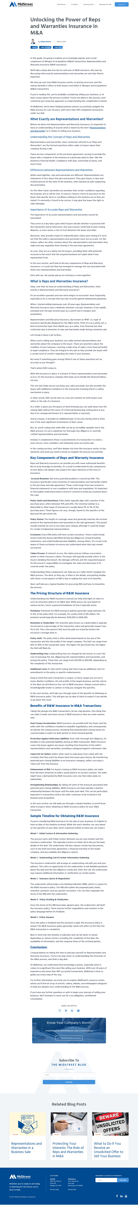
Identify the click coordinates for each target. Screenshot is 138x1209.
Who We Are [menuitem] (62, 4)
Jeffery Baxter (45, 41)
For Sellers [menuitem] (75, 4)
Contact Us (121, 4)
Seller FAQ (58, 47)
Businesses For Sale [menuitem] (105, 4)
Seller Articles (45, 47)
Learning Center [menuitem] (89, 4)
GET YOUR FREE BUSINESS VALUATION (69, 1040)
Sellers (34, 47)
